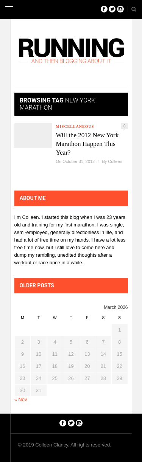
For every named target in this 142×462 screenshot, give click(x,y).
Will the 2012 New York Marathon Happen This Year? (87, 144)
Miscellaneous (75, 126)
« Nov (20, 399)
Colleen (115, 161)
